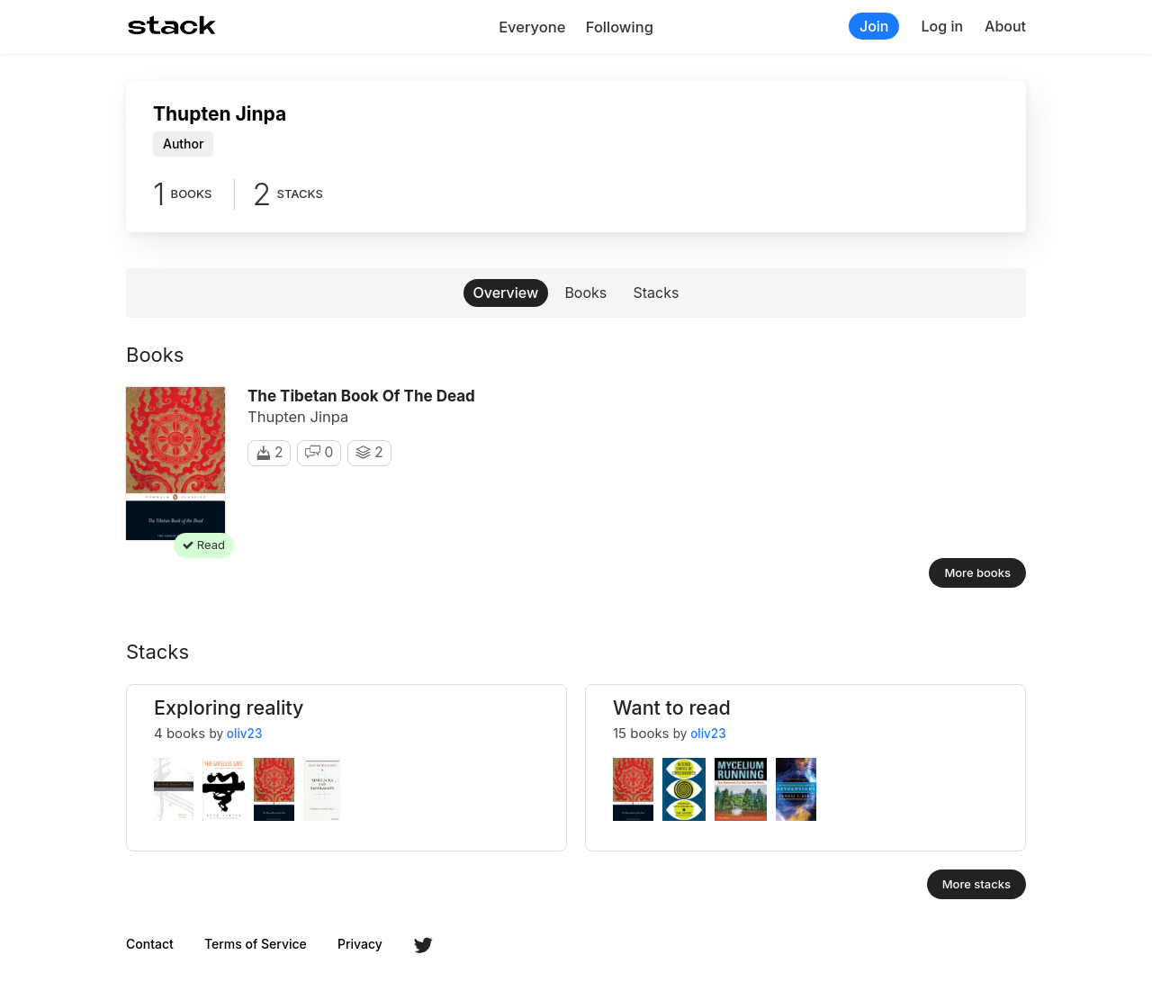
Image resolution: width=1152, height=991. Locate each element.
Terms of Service (255, 944)
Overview (506, 293)
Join (874, 26)
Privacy (360, 944)
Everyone (532, 27)
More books (977, 572)
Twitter (423, 945)
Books (585, 293)
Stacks (657, 293)
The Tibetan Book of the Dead (361, 396)
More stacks (976, 884)
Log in (942, 26)
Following (619, 27)
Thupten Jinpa (298, 417)
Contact (150, 944)
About (1005, 26)
